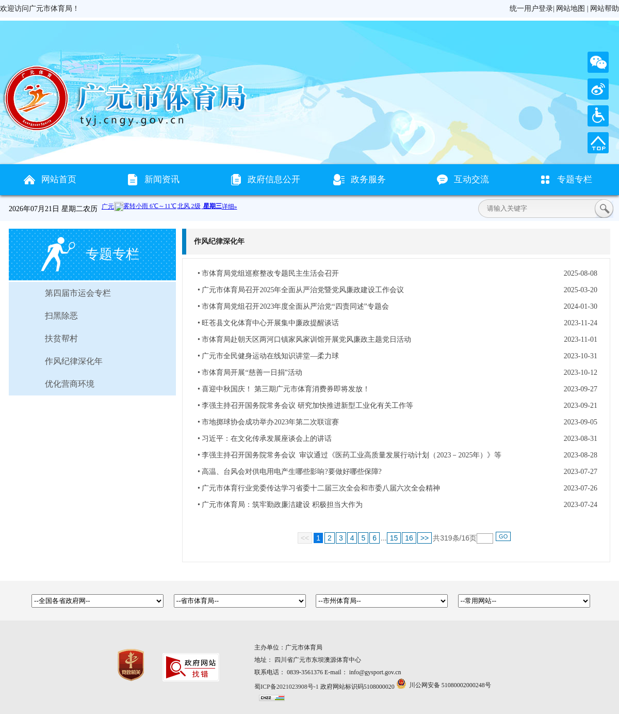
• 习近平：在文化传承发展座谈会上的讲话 (265, 438)
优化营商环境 (69, 383)
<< (305, 538)
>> (424, 538)
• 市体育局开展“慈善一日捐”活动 (250, 372)
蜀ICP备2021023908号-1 (286, 686)
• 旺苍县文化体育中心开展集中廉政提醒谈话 (268, 323)
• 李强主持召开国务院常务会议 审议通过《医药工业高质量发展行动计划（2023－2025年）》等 (349, 455)
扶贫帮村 (61, 338)
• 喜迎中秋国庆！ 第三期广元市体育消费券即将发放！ (284, 389)
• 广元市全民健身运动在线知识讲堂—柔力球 (268, 356)
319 (446, 538)
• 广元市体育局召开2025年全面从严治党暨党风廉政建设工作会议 (301, 290)
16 (409, 538)
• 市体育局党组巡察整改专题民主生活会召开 (268, 273)
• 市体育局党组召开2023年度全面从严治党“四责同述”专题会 (293, 306)
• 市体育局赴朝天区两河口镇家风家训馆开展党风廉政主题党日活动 (304, 339)
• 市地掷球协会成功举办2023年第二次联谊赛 (268, 422)
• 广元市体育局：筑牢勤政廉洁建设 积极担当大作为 (280, 505)
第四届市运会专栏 (78, 293)
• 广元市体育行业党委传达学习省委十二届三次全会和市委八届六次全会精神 (319, 488)
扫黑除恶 (61, 315)
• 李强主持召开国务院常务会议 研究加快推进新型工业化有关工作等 (305, 405)
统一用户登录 (531, 8)
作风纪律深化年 (74, 361)
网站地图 (570, 8)
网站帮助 (604, 8)
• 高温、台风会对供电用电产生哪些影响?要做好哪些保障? (290, 471)
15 (394, 538)
